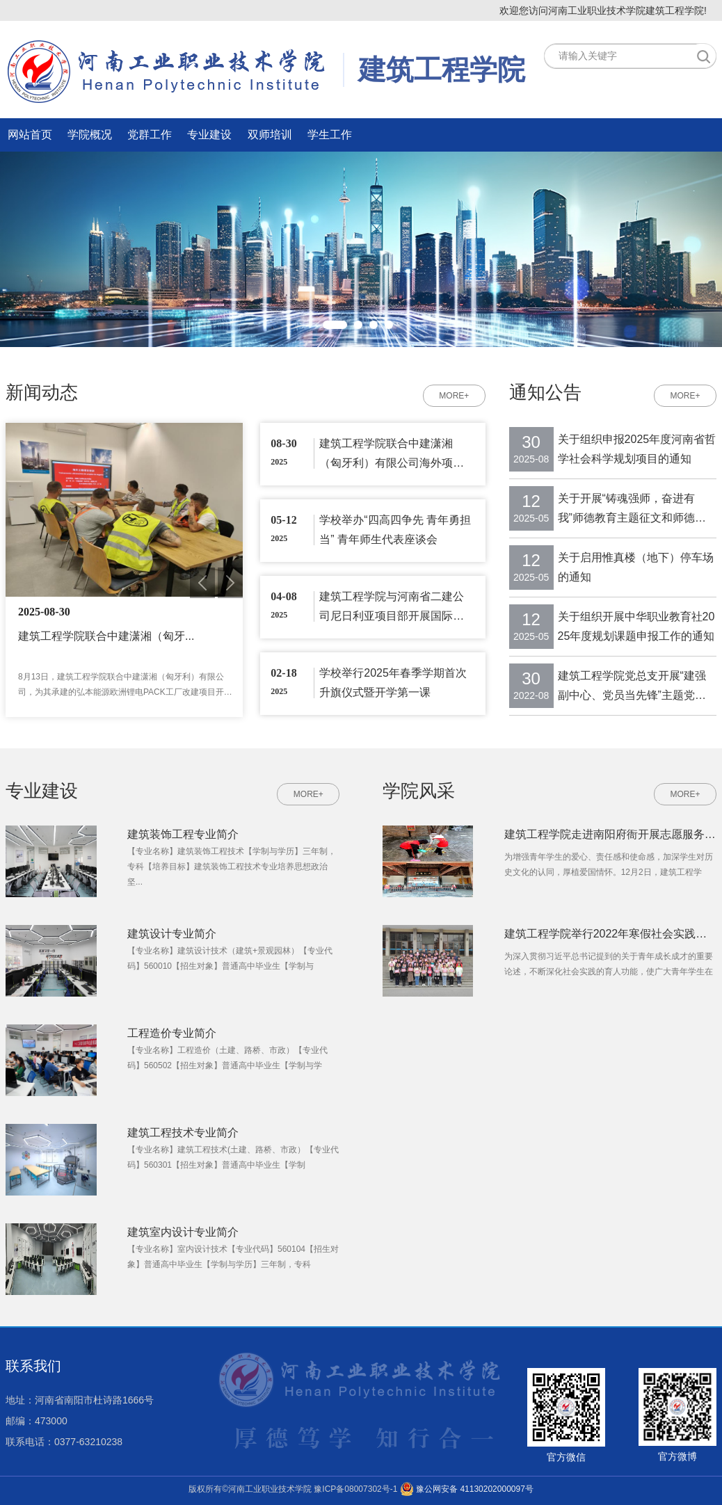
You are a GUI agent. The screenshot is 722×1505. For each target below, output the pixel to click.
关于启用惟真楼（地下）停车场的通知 (636, 567)
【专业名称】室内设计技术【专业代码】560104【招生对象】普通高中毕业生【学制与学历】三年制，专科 (233, 1256)
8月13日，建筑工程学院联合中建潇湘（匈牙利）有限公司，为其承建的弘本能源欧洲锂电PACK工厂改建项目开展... (121, 686)
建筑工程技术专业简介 (183, 1132)
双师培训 (270, 134)
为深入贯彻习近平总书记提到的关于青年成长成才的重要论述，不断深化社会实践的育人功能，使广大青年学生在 (608, 963)
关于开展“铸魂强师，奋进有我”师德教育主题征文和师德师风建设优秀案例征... (632, 510)
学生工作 (329, 134)
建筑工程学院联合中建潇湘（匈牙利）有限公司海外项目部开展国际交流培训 (391, 453)
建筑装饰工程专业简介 (183, 834)
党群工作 (149, 134)
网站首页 (30, 134)
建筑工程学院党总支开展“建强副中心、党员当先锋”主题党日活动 (632, 687)
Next (230, 583)
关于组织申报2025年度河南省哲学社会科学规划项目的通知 (637, 449)
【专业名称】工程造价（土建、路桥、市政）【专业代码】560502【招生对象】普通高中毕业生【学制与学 (227, 1057)
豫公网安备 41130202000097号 (467, 1489)
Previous (202, 583)
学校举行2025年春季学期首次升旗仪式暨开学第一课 (393, 682)
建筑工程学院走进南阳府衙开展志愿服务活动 (610, 834)
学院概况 (89, 134)
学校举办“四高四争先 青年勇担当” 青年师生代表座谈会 (395, 529)
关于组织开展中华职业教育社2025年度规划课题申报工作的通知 (636, 626)
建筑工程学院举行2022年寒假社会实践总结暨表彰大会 (610, 934)
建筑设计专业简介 (171, 934)
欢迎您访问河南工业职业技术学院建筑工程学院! (603, 10)
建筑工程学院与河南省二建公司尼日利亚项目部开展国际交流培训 (391, 606)
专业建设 (209, 134)
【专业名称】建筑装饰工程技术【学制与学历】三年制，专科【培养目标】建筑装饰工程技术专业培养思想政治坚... (231, 866)
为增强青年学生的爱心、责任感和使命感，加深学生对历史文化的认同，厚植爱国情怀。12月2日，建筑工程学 (608, 864)
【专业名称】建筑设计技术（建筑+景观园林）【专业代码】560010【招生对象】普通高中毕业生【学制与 (229, 958)
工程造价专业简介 (171, 1033)
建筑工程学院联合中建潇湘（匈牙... (106, 636)
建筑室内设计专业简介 (183, 1232)
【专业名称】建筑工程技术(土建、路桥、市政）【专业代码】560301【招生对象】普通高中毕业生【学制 (233, 1157)
